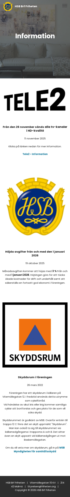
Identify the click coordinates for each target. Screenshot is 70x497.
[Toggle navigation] (64, 5)
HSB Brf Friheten (26, 6)
